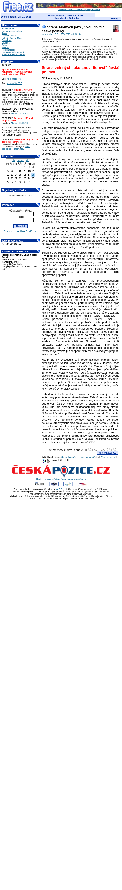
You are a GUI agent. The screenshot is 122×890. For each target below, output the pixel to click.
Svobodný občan (69, 457)
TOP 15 (5, 47)
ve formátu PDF (14, 83)
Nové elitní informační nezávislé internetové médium (61, 478)
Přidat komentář (108, 457)
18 (33, 174)
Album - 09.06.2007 (20, 113)
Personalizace (8, 50)
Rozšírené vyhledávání (13, 52)
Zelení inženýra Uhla (12, 38)
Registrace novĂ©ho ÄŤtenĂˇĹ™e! (20, 231)
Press (4, 33)
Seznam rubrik (75, 15)
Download (60, 18)
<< (13, 160)
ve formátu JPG (14, 79)
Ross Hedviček (9, 36)
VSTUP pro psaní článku (13, 54)
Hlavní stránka (56, 15)
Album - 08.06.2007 (20, 123)
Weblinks (74, 18)
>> (27, 160)
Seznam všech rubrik (12, 31)
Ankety (5, 45)
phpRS (58, 489)
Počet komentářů (87, 457)
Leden (20, 160)
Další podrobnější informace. (16, 147)
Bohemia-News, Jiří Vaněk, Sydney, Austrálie (79, 8)
